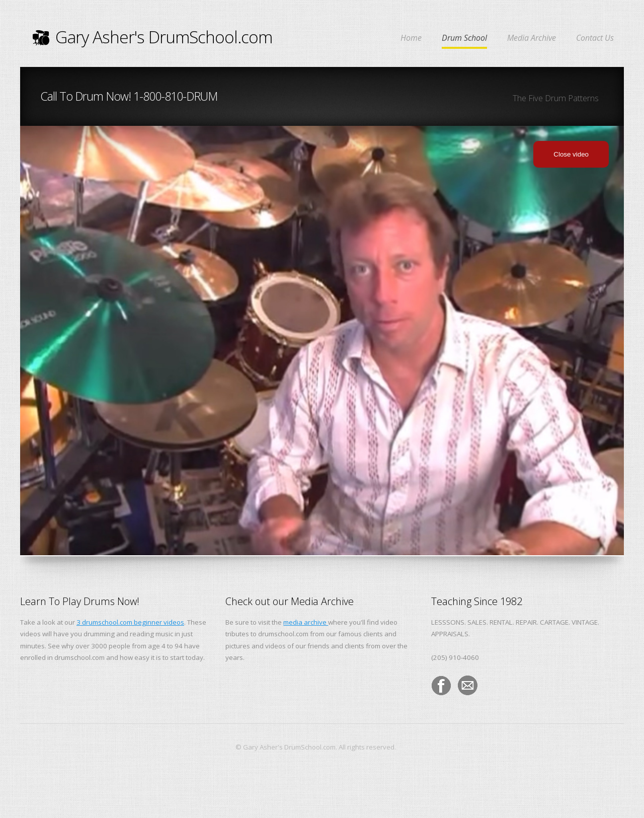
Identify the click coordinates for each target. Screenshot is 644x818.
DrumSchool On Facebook (441, 686)
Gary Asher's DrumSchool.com (152, 36)
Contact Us (595, 38)
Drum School (464, 38)
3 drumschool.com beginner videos (130, 622)
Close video (571, 154)
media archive (305, 622)
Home (411, 38)
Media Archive (531, 38)
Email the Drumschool (468, 686)
